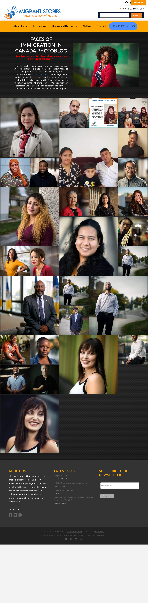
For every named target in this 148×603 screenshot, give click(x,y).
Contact (89, 535)
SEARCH (136, 15)
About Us (45, 535)
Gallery (81, 535)
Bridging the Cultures (62, 476)
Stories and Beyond (69, 535)
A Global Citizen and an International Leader (70, 483)
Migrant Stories (74, 532)
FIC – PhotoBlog (100, 535)
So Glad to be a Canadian (63, 490)
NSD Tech (99, 532)
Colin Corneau (41, 74)
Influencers (55, 535)
